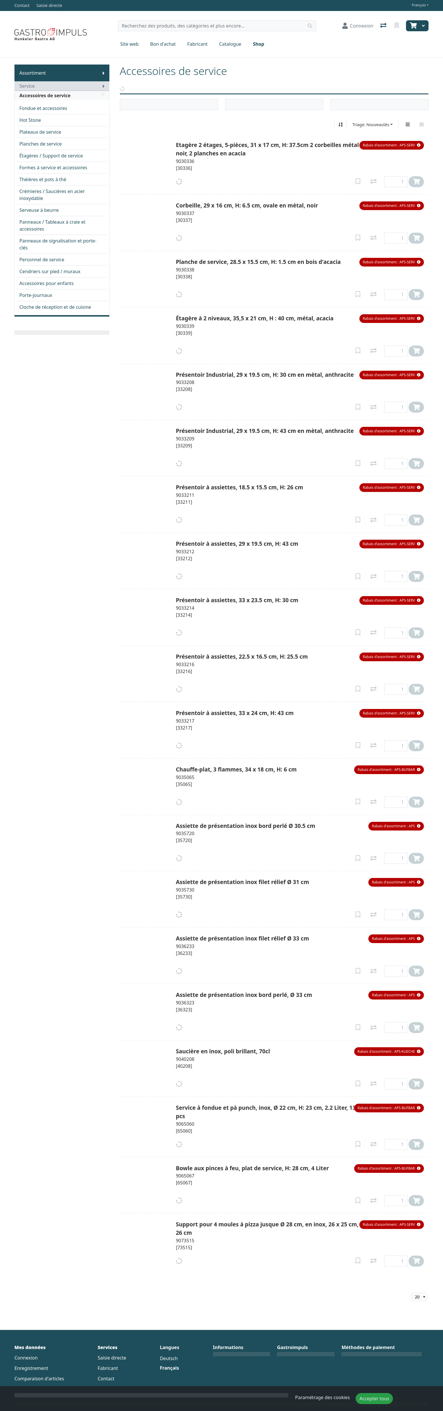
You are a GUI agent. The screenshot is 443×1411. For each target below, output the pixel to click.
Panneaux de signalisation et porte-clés (57, 244)
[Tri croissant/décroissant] (340, 124)
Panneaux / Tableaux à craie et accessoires (52, 225)
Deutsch (169, 1358)
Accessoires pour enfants (46, 283)
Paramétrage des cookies (322, 1397)
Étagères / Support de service (51, 156)
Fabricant (197, 44)
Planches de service (40, 144)
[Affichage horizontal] (422, 124)
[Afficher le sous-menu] (103, 73)
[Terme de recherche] (211, 25)
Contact (106, 1378)
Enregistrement (31, 1368)
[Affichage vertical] (408, 124)
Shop (258, 44)
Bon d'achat (163, 44)
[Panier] (412, 25)
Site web (129, 44)
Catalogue (230, 44)
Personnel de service (41, 259)
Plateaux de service (40, 132)
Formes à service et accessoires (53, 167)
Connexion (26, 1358)
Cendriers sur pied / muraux (49, 271)
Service (27, 86)
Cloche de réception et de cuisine (55, 307)
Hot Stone (30, 120)
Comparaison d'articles (39, 1378)
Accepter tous (374, 1398)
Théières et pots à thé (42, 179)
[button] (391, 145)
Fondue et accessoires (43, 108)
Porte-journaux (35, 295)
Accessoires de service (61, 95)
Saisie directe (112, 1358)
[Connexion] (358, 26)
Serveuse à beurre (39, 210)
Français (419, 5)
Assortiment (32, 73)
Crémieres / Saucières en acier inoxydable (52, 194)
